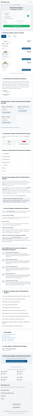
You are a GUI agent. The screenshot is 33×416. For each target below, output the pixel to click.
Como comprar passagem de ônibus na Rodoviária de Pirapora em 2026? (16, 296)
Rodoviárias (6, 4)
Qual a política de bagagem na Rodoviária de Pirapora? (16, 325)
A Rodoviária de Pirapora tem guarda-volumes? (16, 307)
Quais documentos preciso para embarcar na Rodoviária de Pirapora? (16, 313)
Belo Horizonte (22, 240)
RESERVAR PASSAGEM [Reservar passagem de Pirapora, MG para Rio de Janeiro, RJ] (26, 59)
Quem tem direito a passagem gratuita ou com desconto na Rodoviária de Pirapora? (16, 322)
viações (12, 224)
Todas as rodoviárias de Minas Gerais (9, 334)
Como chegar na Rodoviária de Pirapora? (16, 304)
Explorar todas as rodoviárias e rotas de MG (10, 127)
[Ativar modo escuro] (29, 2)
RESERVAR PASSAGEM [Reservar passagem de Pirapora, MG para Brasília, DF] (26, 69)
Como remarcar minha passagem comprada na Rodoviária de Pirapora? (16, 316)
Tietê (10, 240)
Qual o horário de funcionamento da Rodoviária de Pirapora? (16, 299)
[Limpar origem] (26, 14)
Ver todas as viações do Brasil (7, 340)
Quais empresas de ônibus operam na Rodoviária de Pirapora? (16, 310)
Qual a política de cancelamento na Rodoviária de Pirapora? (16, 319)
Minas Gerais (11, 4)
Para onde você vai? (7, 16)
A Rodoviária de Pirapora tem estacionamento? (16, 301)
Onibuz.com (7, 187)
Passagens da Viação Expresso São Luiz (9, 337)
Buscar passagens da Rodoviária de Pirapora (16, 361)
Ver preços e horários (16, 26)
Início (2, 4)
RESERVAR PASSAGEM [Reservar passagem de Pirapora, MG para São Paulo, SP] (26, 48)
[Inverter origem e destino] (28, 16)
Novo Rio (13, 240)
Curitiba (16, 240)
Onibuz (3, 183)
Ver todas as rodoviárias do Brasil (8, 339)
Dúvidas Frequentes (22, 195)
